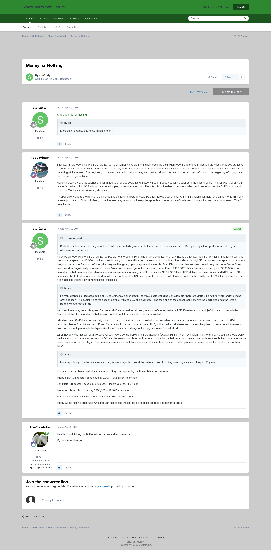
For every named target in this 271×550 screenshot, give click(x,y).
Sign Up (241, 7)
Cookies (160, 537)
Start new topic (198, 91)
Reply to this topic (231, 91)
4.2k (40, 137)
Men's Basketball (62, 78)
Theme (111, 537)
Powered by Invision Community (135, 545)
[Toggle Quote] (61, 122)
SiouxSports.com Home (66, 18)
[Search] (205, 18)
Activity (44, 18)
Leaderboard (92, 18)
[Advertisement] (126, 50)
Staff (57, 27)
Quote (68, 144)
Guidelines (43, 27)
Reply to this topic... (54, 500)
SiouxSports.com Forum (43, 7)
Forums (27, 27)
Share (212, 77)
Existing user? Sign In (216, 7)
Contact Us (145, 537)
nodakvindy (40, 157)
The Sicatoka (40, 427)
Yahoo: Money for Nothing (72, 114)
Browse (29, 20)
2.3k (40, 187)
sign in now (101, 486)
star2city (44, 75)
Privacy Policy (128, 537)
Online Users (74, 27)
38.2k (40, 457)
